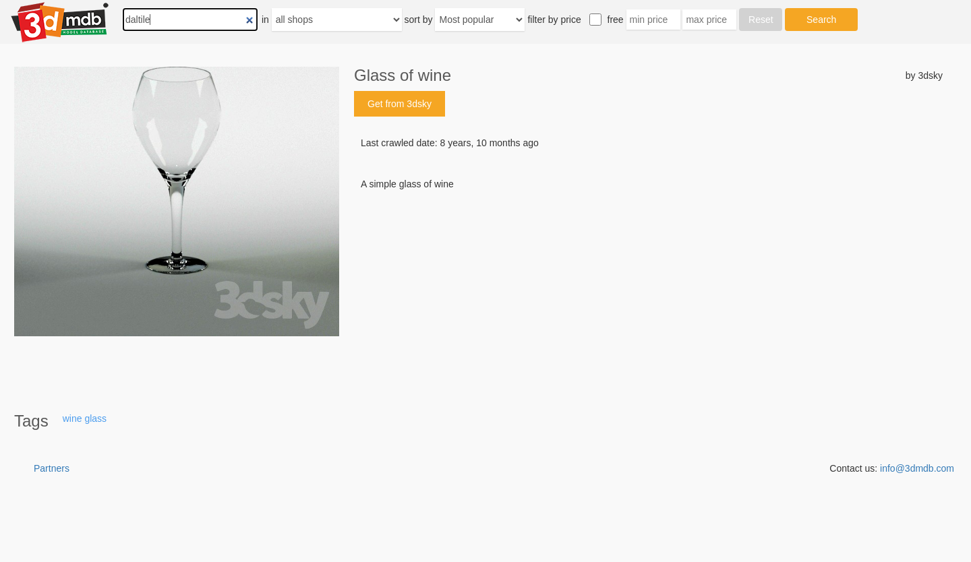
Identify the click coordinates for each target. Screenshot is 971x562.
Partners (51, 468)
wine (72, 418)
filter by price (554, 19)
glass (95, 418)
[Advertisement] (648, 293)
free (616, 19)
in (265, 19)
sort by (419, 19)
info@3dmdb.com (917, 468)
